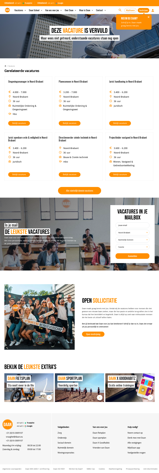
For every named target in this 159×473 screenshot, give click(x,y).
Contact (101, 10)
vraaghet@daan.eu (14, 437)
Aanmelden (132, 256)
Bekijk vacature (19, 123)
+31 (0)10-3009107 (14, 433)
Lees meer (49, 397)
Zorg (60, 433)
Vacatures (20, 10)
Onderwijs (62, 438)
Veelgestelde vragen (136, 453)
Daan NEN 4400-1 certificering (37, 469)
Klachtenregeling (115, 469)
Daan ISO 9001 (59, 469)
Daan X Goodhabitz (101, 443)
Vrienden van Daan (101, 448)
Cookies (102, 469)
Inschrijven (143, 10)
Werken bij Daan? (76, 469)
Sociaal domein (64, 443)
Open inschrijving (93, 334)
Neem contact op (135, 433)
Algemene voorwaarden (11, 469)
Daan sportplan (99, 438)
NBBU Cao (91, 469)
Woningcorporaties (66, 453)
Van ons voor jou (53, 10)
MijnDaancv (130, 10)
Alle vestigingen (134, 443)
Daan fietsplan (99, 433)
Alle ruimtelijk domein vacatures (79, 190)
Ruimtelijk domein (66, 448)
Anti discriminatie (150, 469)
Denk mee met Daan (137, 438)
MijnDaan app (134, 448)
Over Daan (71, 10)
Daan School (36, 10)
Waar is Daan (86, 10)
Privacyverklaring (132, 469)
